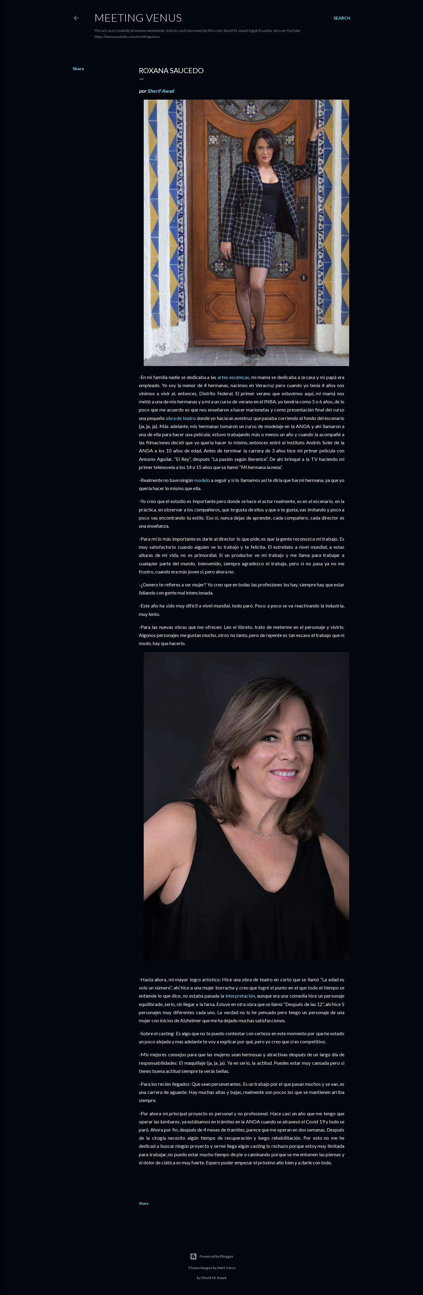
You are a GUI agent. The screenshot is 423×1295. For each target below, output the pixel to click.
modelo (202, 480)
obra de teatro (181, 418)
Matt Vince (226, 1267)
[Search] (342, 18)
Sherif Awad (160, 91)
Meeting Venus (138, 17)
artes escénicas (233, 377)
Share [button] (78, 68)
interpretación (240, 995)
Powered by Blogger (211, 1256)
